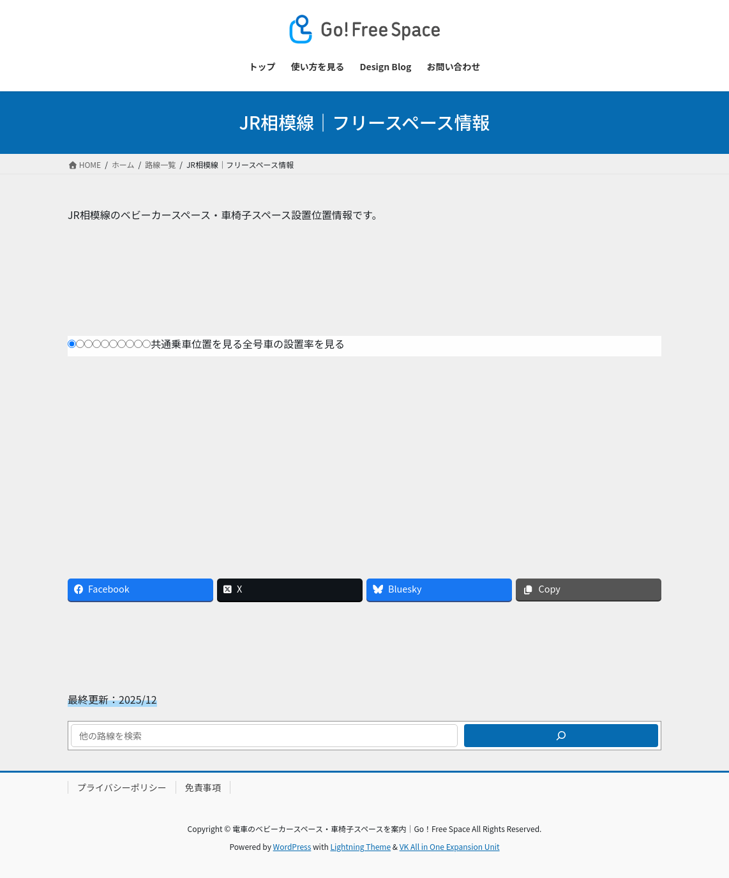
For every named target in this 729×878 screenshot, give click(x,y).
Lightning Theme (360, 846)
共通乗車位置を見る (197, 343)
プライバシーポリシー (122, 787)
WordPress (292, 846)
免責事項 (203, 787)
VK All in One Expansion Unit (450, 846)
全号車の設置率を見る (294, 343)
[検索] (561, 735)
